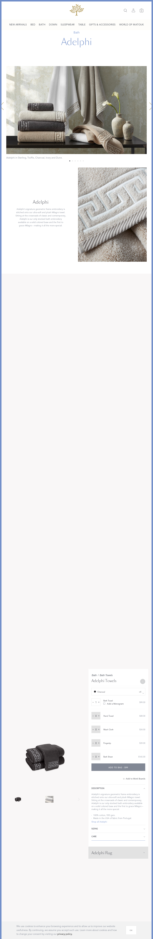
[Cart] (141, 10)
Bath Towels (106, 675)
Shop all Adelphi (99, 822)
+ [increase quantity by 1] (99, 702)
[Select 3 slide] (77, 161)
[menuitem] (18, 24)
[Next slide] (78, 799)
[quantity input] (96, 702)
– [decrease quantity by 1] (93, 702)
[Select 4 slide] (80, 161)
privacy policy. (65, 934)
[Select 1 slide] (72, 161)
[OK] (131, 930)
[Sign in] (133, 10)
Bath (94, 675)
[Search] (125, 10)
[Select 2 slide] (75, 161)
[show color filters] (118, 691)
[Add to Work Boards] (134, 778)
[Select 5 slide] (83, 161)
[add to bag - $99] (118, 767)
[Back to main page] (76, 10)
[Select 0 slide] (69, 161)
